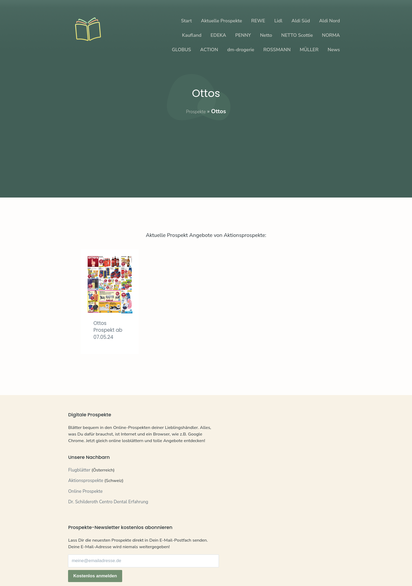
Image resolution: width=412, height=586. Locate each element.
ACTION (209, 49)
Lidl (278, 21)
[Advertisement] (206, 152)
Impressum (127, 567)
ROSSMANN (277, 49)
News (334, 49)
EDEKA (218, 35)
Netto (266, 35)
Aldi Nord (329, 21)
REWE (258, 21)
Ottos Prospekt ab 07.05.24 (105, 333)
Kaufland (192, 35)
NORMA (331, 35)
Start (186, 21)
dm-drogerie (240, 49)
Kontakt (76, 567)
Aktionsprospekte (85, 497)
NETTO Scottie (297, 35)
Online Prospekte (85, 508)
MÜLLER (309, 49)
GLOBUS (181, 49)
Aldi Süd (300, 21)
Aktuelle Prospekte (221, 21)
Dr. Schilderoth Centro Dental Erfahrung (108, 519)
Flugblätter (79, 487)
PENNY (243, 35)
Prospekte (196, 111)
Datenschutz (99, 567)
